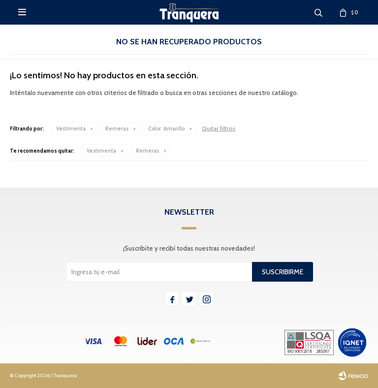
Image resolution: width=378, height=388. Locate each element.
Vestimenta (71, 128)
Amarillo (166, 128)
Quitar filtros (218, 128)
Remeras (116, 128)
